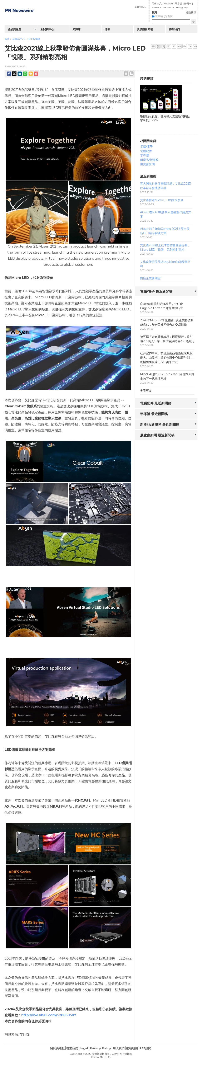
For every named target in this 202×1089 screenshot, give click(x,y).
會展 (170, 16)
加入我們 (118, 1048)
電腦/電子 (146, 147)
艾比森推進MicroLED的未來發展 (161, 200)
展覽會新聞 (147, 164)
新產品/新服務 (149, 160)
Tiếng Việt (182, 7)
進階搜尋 (191, 12)
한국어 (188, 3)
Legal (84, 1048)
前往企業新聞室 (150, 278)
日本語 (178, 3)
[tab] (166, 291)
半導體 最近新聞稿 (154, 414)
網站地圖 (132, 1048)
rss (131, 73)
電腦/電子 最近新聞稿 (156, 292)
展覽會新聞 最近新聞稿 (157, 435)
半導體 (144, 155)
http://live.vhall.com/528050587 (48, 1015)
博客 (107, 29)
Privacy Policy (100, 1048)
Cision (95, 1057)
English (168, 3)
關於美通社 (57, 1048)
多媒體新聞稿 (145, 29)
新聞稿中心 (18, 39)
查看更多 (146, 391)
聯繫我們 (174, 29)
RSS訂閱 (145, 1048)
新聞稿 (159, 16)
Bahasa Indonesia (163, 7)
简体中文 (157, 3)
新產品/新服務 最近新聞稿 (159, 425)
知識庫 (77, 29)
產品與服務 (14, 29)
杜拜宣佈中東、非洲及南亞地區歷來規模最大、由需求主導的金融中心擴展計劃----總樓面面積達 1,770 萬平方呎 (167, 357)
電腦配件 (146, 151)
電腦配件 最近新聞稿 (155, 403)
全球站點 (139, 7)
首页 (7, 39)
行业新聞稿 (34, 39)
